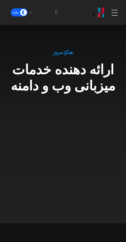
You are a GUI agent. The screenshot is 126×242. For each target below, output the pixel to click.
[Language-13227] (37, 12)
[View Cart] (53, 12)
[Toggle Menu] (115, 12)
